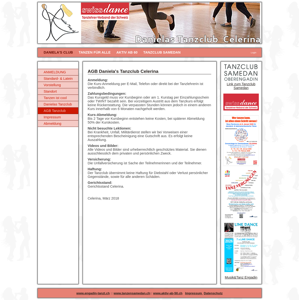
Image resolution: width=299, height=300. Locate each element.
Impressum (52, 117)
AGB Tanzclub (55, 111)
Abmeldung (52, 123)
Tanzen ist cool (55, 98)
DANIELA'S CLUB (58, 52)
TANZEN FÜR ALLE (95, 52)
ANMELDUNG (55, 72)
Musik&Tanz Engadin (241, 277)
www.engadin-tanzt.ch (93, 293)
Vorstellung (52, 85)
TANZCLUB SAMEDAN (162, 52)
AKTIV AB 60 (126, 52)
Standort (50, 91)
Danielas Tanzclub (58, 104)
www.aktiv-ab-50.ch (167, 293)
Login (253, 52)
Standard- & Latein (58, 78)
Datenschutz (213, 293)
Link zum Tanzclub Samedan (241, 86)
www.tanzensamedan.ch (132, 293)
